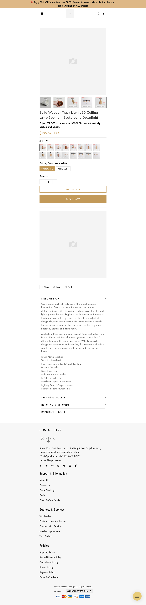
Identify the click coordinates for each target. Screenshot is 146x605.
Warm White (61, 163)
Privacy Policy (46, 567)
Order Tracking (47, 490)
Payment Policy (47, 572)
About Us (44, 480)
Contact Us (45, 485)
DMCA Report (58, 591)
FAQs (42, 495)
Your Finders (46, 536)
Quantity (44, 176)
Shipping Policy (47, 552)
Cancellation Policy (49, 562)
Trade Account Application (53, 521)
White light (63, 169)
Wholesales (45, 516)
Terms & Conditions (49, 577)
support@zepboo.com (50, 460)
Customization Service (50, 526)
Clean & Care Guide (50, 500)
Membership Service (50, 531)
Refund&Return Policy (50, 557)
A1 (47, 141)
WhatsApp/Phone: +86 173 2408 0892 (60, 456)
